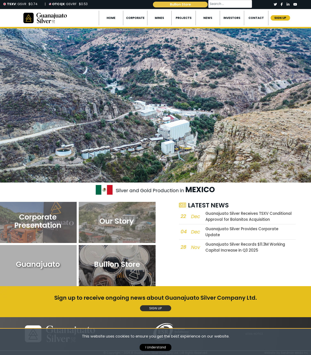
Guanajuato (38, 264)
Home (111, 18)
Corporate (135, 18)
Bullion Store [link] (180, 4)
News (207, 18)
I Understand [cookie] (155, 347)
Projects (183, 18)
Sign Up (155, 308)
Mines (159, 18)
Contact (256, 18)
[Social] (275, 4)
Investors (231, 18)
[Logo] (45, 17)
